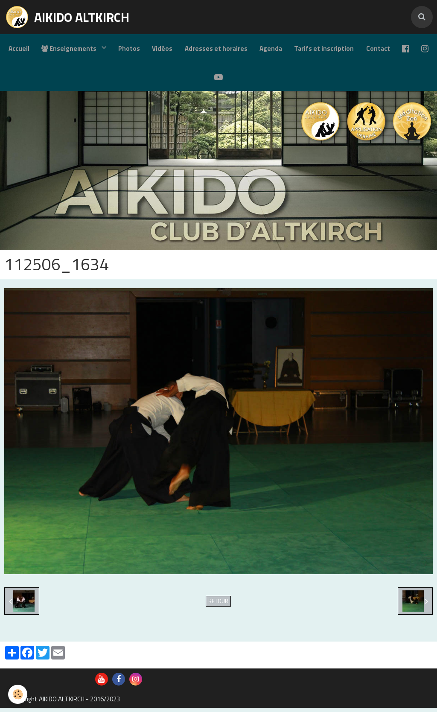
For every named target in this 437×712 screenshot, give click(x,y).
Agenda (281, 49)
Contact (390, 49)
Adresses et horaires (225, 49)
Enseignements (77, 49)
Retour (218, 605)
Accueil (25, 49)
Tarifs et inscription (335, 49)
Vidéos (171, 49)
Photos (137, 49)
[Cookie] (18, 694)
